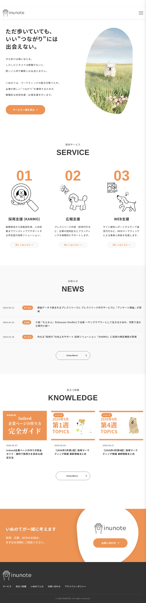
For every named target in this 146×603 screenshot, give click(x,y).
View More (72, 355)
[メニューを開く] (141, 12)
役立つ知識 (21, 586)
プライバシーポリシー (75, 586)
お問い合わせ (110, 543)
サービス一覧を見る (25, 110)
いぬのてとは (37, 586)
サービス (7, 586)
